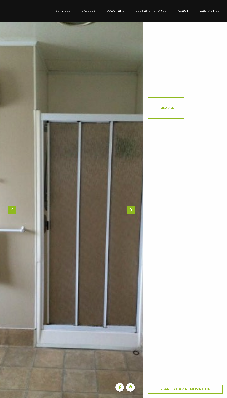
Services (63, 10)
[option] (71, 210)
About (183, 10)
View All (167, 108)
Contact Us (210, 10)
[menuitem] (26, 11)
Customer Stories (151, 10)
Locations (115, 10)
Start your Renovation (185, 389)
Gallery (88, 10)
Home (26, 10)
